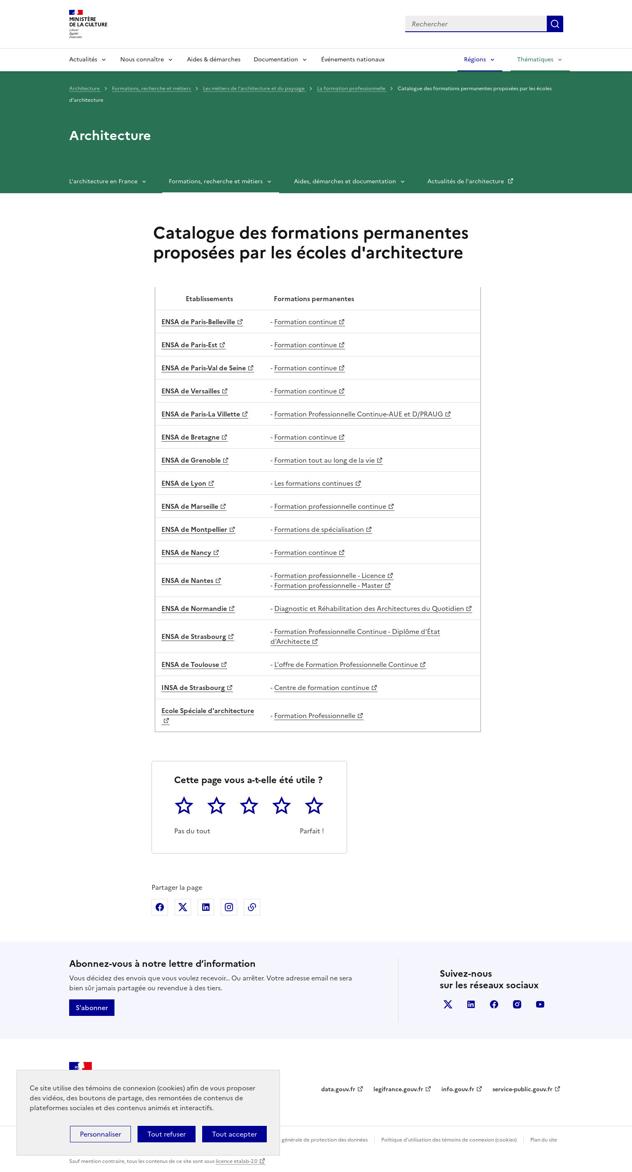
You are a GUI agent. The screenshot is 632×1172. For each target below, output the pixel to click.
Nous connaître (142, 59)
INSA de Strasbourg (193, 687)
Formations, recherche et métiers (152, 88)
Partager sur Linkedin (206, 907)
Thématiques (535, 59)
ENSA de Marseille (189, 506)
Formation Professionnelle (314, 716)
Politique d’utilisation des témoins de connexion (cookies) (449, 1140)
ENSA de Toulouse (190, 664)
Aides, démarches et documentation (345, 181)
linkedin (471, 1004)
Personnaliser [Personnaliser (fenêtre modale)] (100, 1134)
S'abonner (92, 1008)
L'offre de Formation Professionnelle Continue (346, 664)
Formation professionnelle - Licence (329, 575)
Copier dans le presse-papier (252, 907)
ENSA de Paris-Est (189, 345)
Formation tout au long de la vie (324, 460)
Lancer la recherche (555, 24)
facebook (494, 1004)
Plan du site (543, 1140)
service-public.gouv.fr (522, 1089)
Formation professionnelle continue (330, 506)
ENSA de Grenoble (191, 460)
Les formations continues (313, 483)
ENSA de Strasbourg (193, 636)
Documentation (276, 59)
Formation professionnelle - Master (328, 585)
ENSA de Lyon (183, 483)
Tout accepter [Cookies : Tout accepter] (234, 1134)
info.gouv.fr (457, 1089)
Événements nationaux (353, 59)
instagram (517, 1004)
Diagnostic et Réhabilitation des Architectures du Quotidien (369, 608)
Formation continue (305, 322)
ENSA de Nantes (187, 580)
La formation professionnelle (352, 88)
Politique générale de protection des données (313, 1140)
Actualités (83, 59)
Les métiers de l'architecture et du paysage (254, 88)
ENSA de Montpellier (194, 529)
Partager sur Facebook (160, 907)
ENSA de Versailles (190, 391)
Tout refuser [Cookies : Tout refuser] (166, 1134)
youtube (540, 1004)
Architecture (85, 88)
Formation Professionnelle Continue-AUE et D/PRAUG (358, 414)
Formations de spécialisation (319, 529)
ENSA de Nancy (186, 552)
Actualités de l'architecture (466, 181)
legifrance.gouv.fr (398, 1089)
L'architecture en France (103, 181)
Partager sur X (183, 907)
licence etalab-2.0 (236, 1161)
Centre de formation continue (321, 687)
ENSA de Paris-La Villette (200, 414)
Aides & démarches (213, 59)
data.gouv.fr (338, 1089)
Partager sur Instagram (229, 907)
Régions (475, 59)
